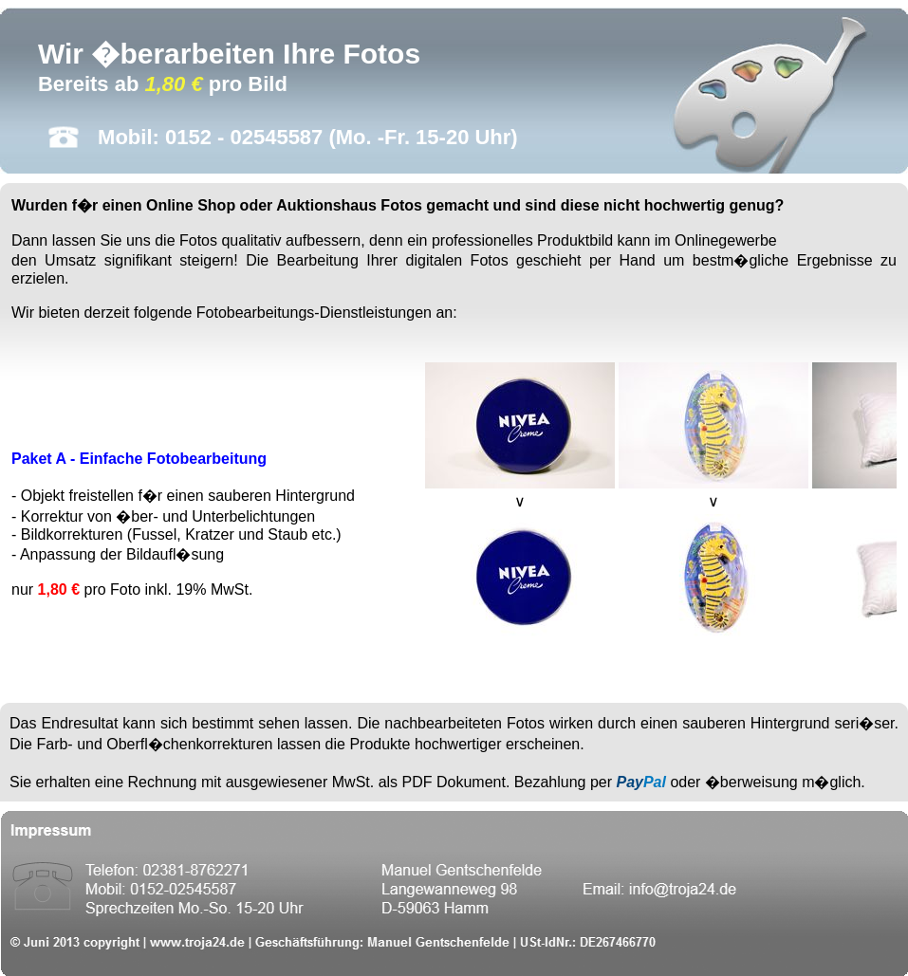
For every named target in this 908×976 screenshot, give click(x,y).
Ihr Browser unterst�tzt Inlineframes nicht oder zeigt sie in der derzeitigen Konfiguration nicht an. (659, 515)
